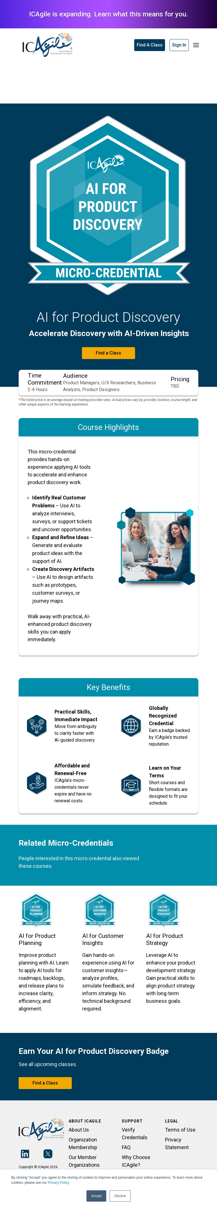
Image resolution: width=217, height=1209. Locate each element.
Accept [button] (96, 1196)
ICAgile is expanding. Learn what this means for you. (108, 14)
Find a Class (108, 353)
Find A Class (149, 45)
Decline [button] (120, 1196)
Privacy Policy (58, 1183)
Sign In (179, 45)
